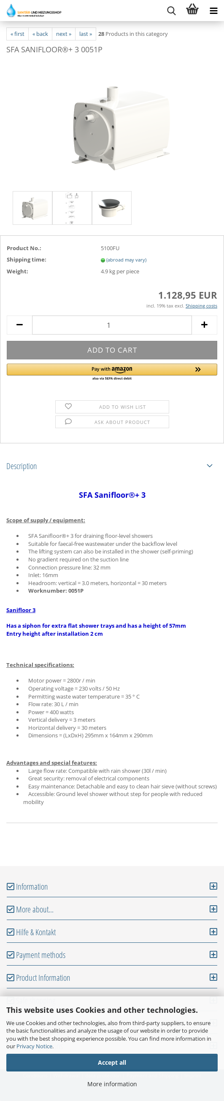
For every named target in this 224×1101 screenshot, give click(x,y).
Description (21, 466)
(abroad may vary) (126, 259)
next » (63, 34)
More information (112, 1084)
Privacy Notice (34, 1046)
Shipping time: (26, 259)
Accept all (112, 1062)
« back (40, 34)
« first (17, 34)
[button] (112, 372)
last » (85, 34)
